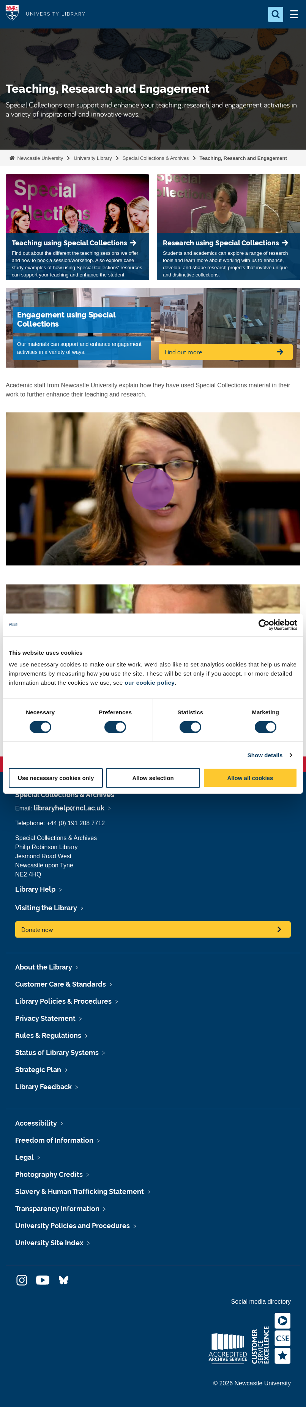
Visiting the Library (46, 908)
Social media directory (261, 1301)
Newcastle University (39, 158)
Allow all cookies (250, 778)
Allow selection (153, 778)
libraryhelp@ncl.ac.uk (69, 808)
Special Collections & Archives (156, 158)
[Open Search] (275, 14)
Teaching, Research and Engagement (243, 158)
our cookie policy (150, 682)
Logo (12, 14)
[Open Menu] (293, 14)
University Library (93, 158)
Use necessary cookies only (56, 778)
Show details (265, 755)
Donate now (37, 929)
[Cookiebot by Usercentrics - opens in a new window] (264, 624)
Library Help (35, 889)
